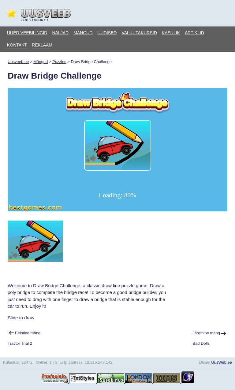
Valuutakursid (139, 32)
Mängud (82, 32)
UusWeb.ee (221, 362)
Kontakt (17, 45)
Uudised (107, 32)
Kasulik (171, 32)
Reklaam (42, 45)
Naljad (60, 32)
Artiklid (194, 32)
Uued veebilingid (27, 32)
